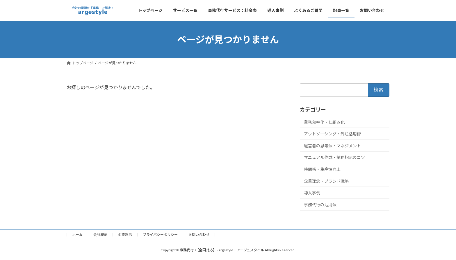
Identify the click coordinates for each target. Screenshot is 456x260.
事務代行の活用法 (320, 204)
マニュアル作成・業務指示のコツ (334, 157)
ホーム (77, 234)
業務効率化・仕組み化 (324, 122)
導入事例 (312, 192)
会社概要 (100, 234)
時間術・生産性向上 (322, 169)
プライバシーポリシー (160, 234)
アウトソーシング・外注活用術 (332, 133)
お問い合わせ (198, 234)
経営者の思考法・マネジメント (332, 145)
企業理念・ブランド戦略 (326, 181)
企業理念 (125, 234)
